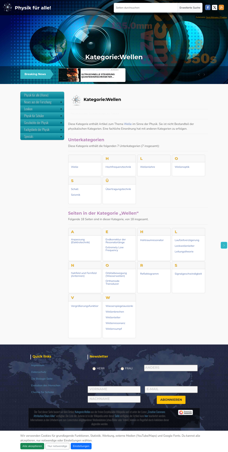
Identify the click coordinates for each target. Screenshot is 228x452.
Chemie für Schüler (42, 392)
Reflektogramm (149, 273)
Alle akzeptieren (32, 446)
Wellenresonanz (115, 323)
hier (146, 416)
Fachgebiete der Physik (43, 129)
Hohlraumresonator (152, 240)
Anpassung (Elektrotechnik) (80, 241)
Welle (128, 124)
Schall (74, 189)
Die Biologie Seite (42, 379)
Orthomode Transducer (112, 282)
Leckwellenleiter (185, 246)
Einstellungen (81, 446)
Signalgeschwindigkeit (188, 273)
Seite (117, 416)
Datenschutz (38, 372)
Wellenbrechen (115, 311)
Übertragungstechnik (118, 189)
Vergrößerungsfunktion (85, 306)
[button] (199, 74)
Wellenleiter (113, 317)
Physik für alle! (33, 8)
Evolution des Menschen (45, 385)
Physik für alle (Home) (36, 95)
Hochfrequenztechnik (118, 167)
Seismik (75, 194)
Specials (43, 136)
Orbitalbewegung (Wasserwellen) (116, 274)
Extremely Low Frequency (114, 249)
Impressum (38, 365)
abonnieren (171, 400)
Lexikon (43, 108)
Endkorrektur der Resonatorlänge (116, 241)
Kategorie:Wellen (82, 412)
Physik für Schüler (43, 115)
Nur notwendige (57, 446)
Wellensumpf (114, 329)
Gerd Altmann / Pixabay (216, 17)
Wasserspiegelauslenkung (121, 306)
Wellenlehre (147, 167)
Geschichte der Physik (43, 122)
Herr (101, 368)
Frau (129, 368)
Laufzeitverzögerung (187, 240)
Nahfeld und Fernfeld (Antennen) (84, 274)
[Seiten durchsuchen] (146, 8)
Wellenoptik (182, 167)
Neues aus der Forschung (43, 101)
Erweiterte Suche (190, 8)
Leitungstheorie (184, 251)
